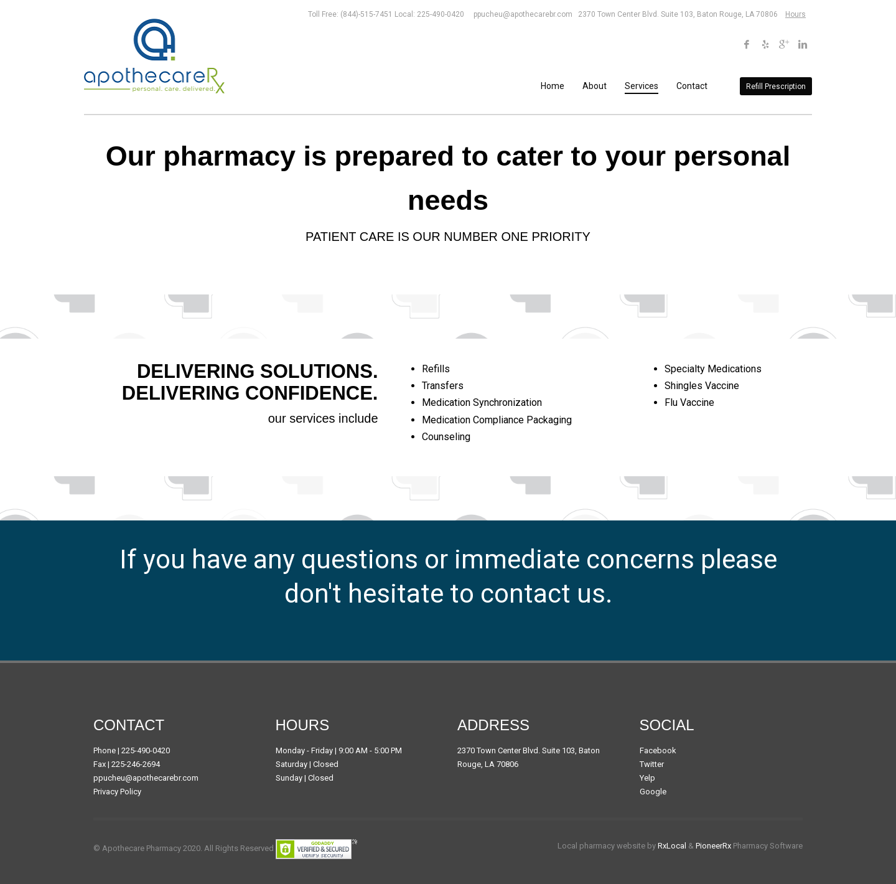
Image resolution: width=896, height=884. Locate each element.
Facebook (658, 750)
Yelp (647, 778)
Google (653, 791)
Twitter (652, 764)
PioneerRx (713, 845)
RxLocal (672, 845)
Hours (795, 14)
